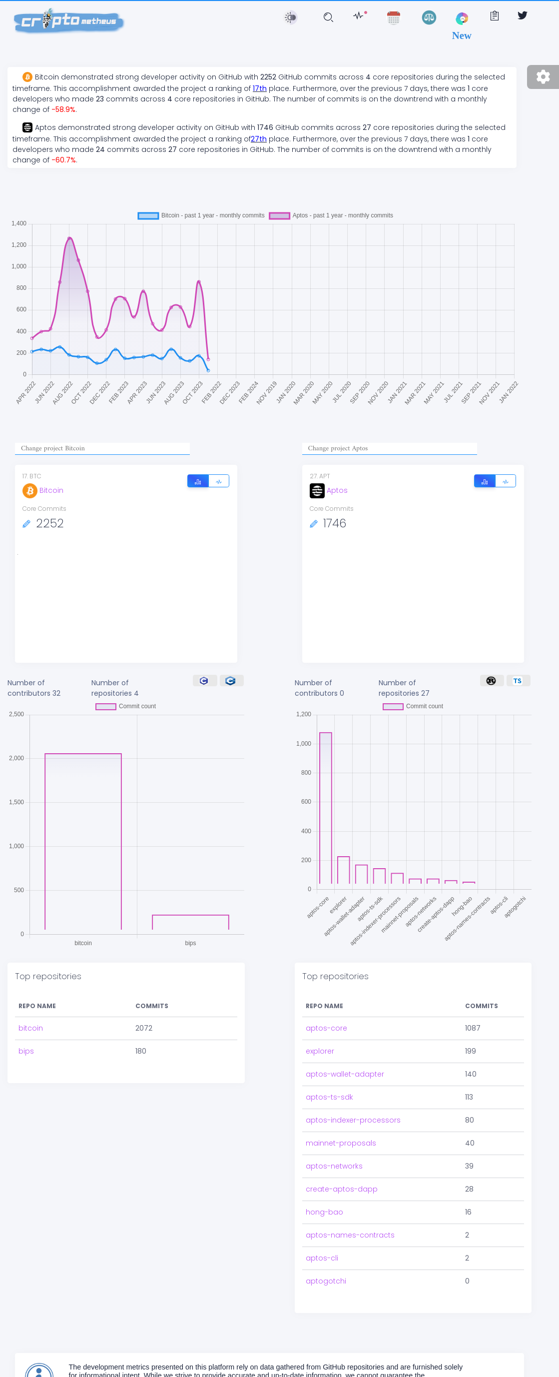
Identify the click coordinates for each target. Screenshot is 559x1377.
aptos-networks (334, 1166)
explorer (320, 1051)
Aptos (329, 490)
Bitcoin (42, 490)
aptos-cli (322, 1258)
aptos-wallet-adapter (345, 1074)
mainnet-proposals (341, 1143)
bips (26, 1051)
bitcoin (30, 1028)
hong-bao (324, 1212)
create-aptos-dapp (342, 1189)
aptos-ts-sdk (329, 1097)
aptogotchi (326, 1281)
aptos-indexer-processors (353, 1120)
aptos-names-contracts (350, 1235)
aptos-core (326, 1028)
